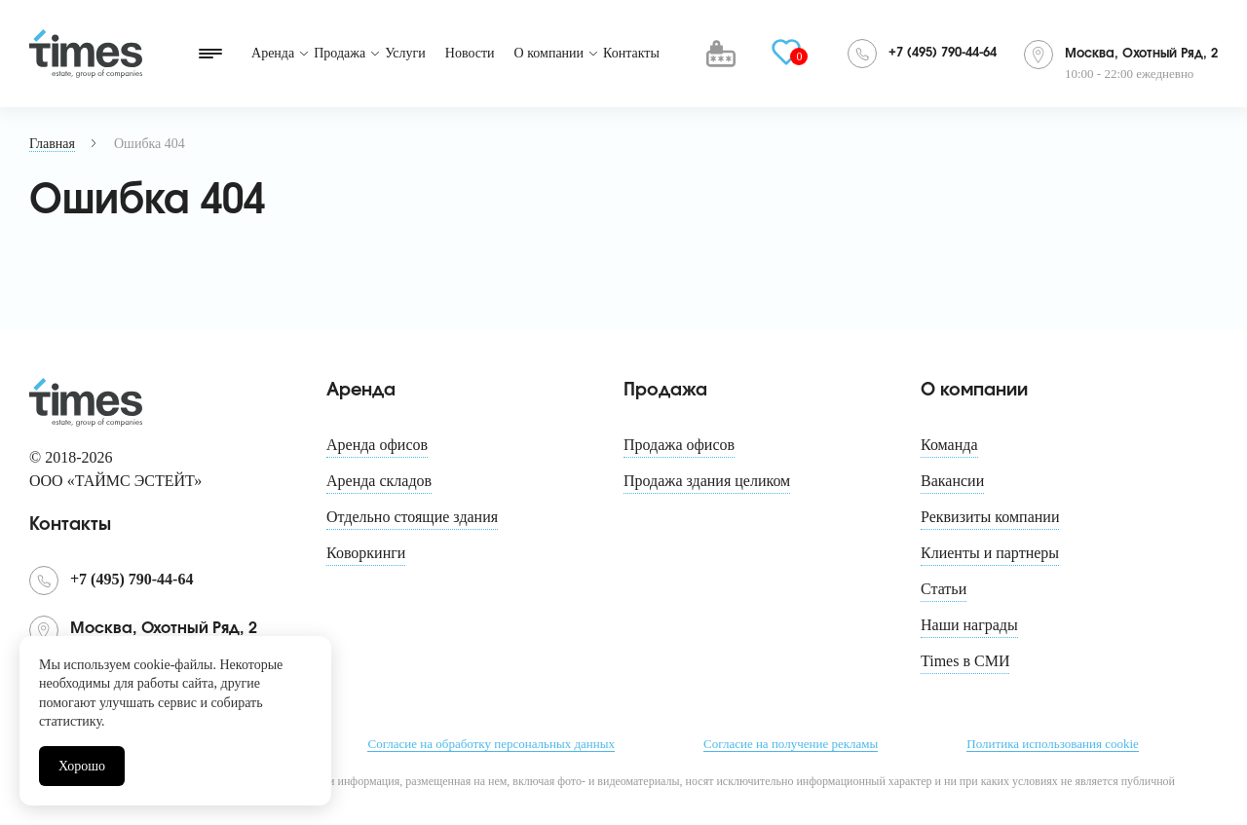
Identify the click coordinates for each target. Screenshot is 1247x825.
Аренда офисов (377, 444)
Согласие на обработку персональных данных (490, 743)
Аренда (272, 53)
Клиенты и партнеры (990, 552)
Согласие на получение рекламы (790, 743)
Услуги (405, 53)
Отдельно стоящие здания (412, 516)
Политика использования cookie (1052, 743)
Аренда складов (379, 480)
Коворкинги (365, 552)
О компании (549, 53)
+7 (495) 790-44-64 (942, 53)
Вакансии (952, 480)
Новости (470, 53)
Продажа (339, 53)
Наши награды (969, 625)
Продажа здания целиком (707, 480)
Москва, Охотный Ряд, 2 (1141, 54)
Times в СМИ (965, 661)
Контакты (631, 53)
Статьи (943, 589)
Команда (949, 444)
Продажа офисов (679, 444)
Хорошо (81, 766)
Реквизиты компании (990, 516)
